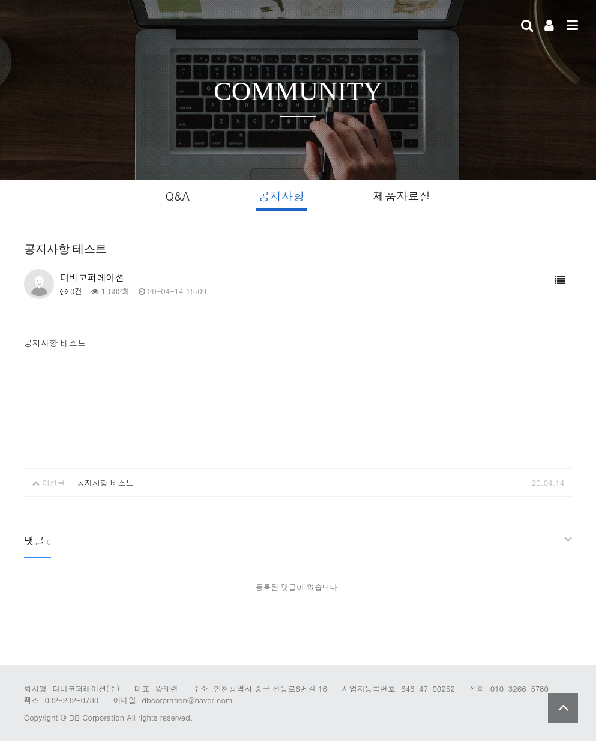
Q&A (177, 195)
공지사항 (282, 195)
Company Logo (96, 27)
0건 (71, 291)
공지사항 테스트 (105, 482)
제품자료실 (402, 195)
